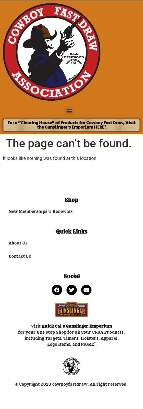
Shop (71, 200)
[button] (69, 111)
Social (72, 276)
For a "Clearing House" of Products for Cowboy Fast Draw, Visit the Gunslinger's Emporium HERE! (71, 125)
